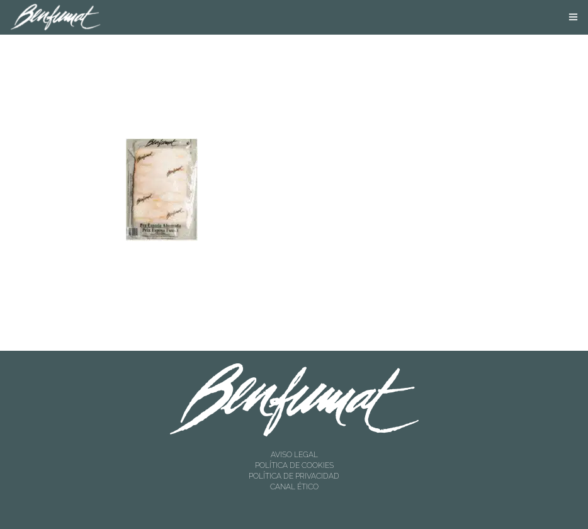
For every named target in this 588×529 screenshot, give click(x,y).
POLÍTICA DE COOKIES (294, 465)
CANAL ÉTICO (294, 486)
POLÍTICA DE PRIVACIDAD (294, 476)
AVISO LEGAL (294, 454)
